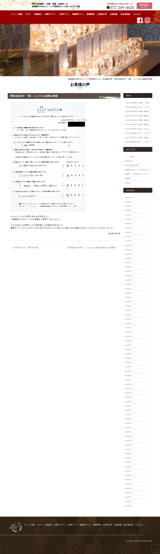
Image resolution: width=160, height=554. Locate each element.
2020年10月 (128, 393)
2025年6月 (128, 219)
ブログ (28, 14)
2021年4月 (128, 367)
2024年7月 (128, 263)
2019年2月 (128, 475)
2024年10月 (128, 254)
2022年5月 (128, 310)
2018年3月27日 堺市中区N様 (25, 248)
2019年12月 (128, 436)
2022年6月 (128, 306)
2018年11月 (128, 488)
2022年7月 (128, 302)
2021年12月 (128, 332)
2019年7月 (128, 458)
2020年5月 (128, 414)
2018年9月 (128, 493)
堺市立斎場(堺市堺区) (132, 165)
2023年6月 (128, 284)
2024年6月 (128, 267)
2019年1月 (128, 480)
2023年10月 (128, 276)
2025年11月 (128, 197)
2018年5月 (128, 501)
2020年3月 (128, 423)
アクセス (137, 14)
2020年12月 (128, 384)
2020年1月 (128, 432)
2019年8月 (128, 454)
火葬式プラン (50, 14)
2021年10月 (128, 341)
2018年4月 (128, 506)
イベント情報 (16, 14)
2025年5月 (128, 223)
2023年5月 (128, 289)
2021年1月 (128, 380)
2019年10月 (128, 445)
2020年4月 (128, 419)
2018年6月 (128, 497)
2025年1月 (128, 241)
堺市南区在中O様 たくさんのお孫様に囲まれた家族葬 (92, 248)
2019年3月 (128, 471)
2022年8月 (128, 297)
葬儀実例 (90, 14)
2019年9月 (128, 449)
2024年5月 (128, 271)
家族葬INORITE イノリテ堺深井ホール (137, 170)
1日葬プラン (64, 14)
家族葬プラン (78, 14)
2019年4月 (128, 467)
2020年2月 (128, 427)
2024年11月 (128, 250)
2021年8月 (128, 349)
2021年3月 (128, 371)
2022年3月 (128, 319)
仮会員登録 (125, 14)
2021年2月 (128, 375)
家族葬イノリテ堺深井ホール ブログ (136, 174)
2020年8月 (128, 401)
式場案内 (37, 14)
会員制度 (114, 14)
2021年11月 (128, 336)
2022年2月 (128, 323)
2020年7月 (128, 406)
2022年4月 (128, 315)
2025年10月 (128, 202)
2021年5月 (128, 362)
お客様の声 (102, 14)
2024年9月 (128, 258)
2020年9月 (128, 397)
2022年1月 (128, 328)
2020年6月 (128, 410)
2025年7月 (128, 215)
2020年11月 (128, 388)
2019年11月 (128, 441)
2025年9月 (128, 206)
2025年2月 (128, 237)
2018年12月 (128, 484)
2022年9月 (128, 293)
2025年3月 (128, 232)
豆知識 (127, 183)
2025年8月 (128, 210)
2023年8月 (128, 280)
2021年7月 (128, 354)
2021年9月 (128, 345)
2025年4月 (128, 228)
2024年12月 (128, 245)
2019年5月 (128, 462)
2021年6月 (128, 358)
